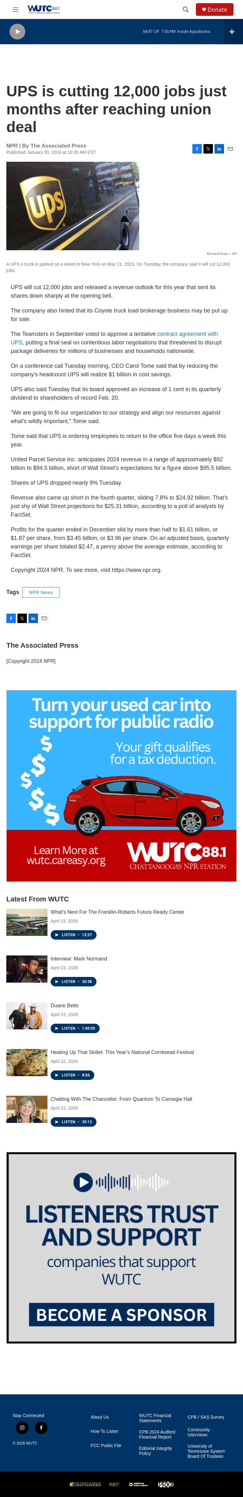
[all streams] (233, 31)
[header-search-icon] (186, 9)
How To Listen (104, 1431)
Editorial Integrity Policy (155, 1451)
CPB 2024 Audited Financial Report (157, 1434)
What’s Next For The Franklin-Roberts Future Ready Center (117, 912)
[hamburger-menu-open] (15, 9)
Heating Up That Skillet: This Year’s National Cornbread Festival (122, 1052)
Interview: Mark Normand (79, 958)
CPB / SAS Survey (206, 1417)
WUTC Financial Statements (155, 1418)
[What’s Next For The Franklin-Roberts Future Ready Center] (26, 922)
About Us (99, 1417)
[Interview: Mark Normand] (26, 969)
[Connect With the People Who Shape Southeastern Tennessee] (121, 1247)
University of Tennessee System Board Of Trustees (206, 1451)
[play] (17, 31)
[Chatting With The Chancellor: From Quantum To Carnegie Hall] (26, 1109)
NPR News (41, 592)
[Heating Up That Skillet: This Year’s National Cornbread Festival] (26, 1062)
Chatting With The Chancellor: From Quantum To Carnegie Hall (121, 1099)
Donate (217, 9)
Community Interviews (199, 1432)
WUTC (31, 1443)
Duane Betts (64, 1005)
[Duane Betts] (26, 1015)
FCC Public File (105, 1445)
